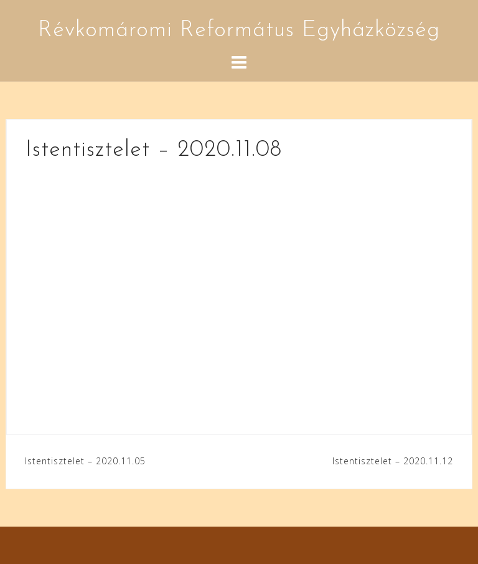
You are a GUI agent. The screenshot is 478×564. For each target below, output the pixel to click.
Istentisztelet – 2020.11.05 (85, 461)
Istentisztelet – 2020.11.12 (392, 461)
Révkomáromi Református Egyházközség (239, 30)
